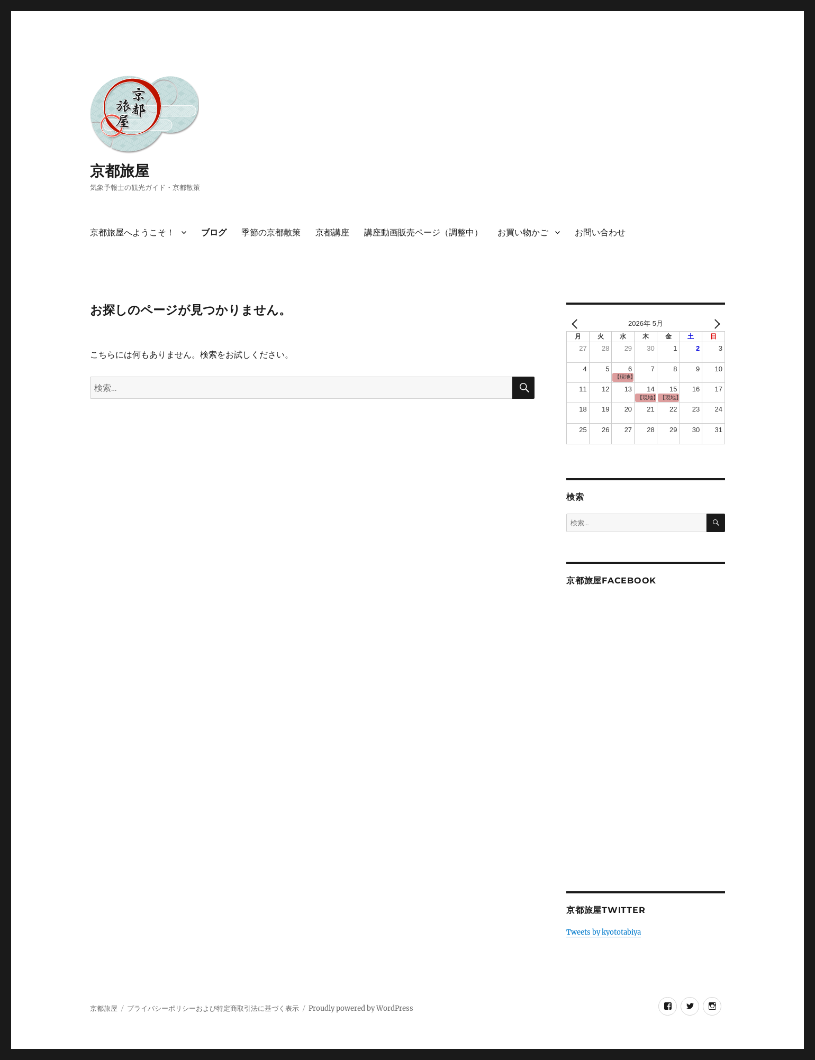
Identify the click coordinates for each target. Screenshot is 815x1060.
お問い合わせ (600, 232)
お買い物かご (522, 232)
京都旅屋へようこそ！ (132, 232)
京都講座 (332, 232)
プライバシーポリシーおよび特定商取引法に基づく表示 (213, 1008)
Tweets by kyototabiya (603, 932)
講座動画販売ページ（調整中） (423, 232)
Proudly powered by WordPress (361, 1008)
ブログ (214, 232)
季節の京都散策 (271, 232)
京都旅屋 (119, 171)
